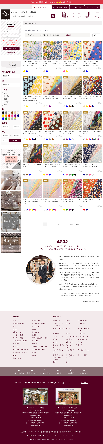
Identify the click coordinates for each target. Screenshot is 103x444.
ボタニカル (35, 332)
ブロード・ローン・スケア (58, 324)
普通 (5, 99)
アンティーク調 (18, 338)
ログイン (12, 48)
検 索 (14, 141)
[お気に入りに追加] (40, 57)
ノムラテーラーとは (34, 432)
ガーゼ (68, 320)
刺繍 (14, 355)
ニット (55, 342)
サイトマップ (72, 435)
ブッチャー (81, 333)
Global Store (84, 383)
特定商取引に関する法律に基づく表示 (38, 435)
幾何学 (34, 335)
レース (80, 345)
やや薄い (7, 96)
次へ (71, 224)
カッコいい (16, 344)
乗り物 (34, 352)
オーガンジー (82, 320)
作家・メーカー (18, 358)
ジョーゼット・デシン (71, 346)
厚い (5, 105)
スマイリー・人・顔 (38, 349)
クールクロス (70, 350)
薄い (5, 93)
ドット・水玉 (36, 320)
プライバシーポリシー (58, 435)
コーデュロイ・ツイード (71, 356)
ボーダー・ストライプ (20, 352)
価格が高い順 (57, 35)
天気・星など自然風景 (20, 341)
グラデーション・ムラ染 (39, 347)
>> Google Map (35, 425)
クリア (4, 141)
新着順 (68, 35)
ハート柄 (35, 341)
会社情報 (23, 432)
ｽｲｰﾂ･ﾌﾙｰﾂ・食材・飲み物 (21, 349)
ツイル (68, 328)
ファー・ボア (82, 355)
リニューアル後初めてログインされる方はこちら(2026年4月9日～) (11, 42)
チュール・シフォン (58, 346)
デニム (34, 329)
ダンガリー (81, 323)
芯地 (54, 362)
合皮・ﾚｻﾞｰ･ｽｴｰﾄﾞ (83, 339)
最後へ (78, 224)
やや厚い (7, 102)
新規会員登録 (11, 52)
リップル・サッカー (83, 351)
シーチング (56, 320)
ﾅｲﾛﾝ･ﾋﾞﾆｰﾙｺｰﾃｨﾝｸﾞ (58, 351)
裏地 (67, 362)
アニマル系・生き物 (38, 323)
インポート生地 (18, 335)
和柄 (14, 326)
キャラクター (36, 326)
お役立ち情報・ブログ (65, 432)
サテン (80, 342)
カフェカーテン (83, 336)
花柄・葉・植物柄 (18, 323)
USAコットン (17, 332)
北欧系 (34, 355)
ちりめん (56, 333)
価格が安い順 (44, 35)
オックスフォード (58, 328)
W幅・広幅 (69, 342)
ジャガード (69, 339)
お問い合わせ (79, 432)
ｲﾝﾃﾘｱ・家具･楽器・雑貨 (39, 338)
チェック (16, 329)
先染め (55, 339)
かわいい (35, 344)
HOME (27, 23)
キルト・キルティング (83, 329)
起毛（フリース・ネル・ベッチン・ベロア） (58, 357)
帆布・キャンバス (71, 336)
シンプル (16, 347)
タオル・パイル (58, 336)
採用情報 (53, 432)
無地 (14, 320)
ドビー (68, 333)
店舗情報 (45, 432)
